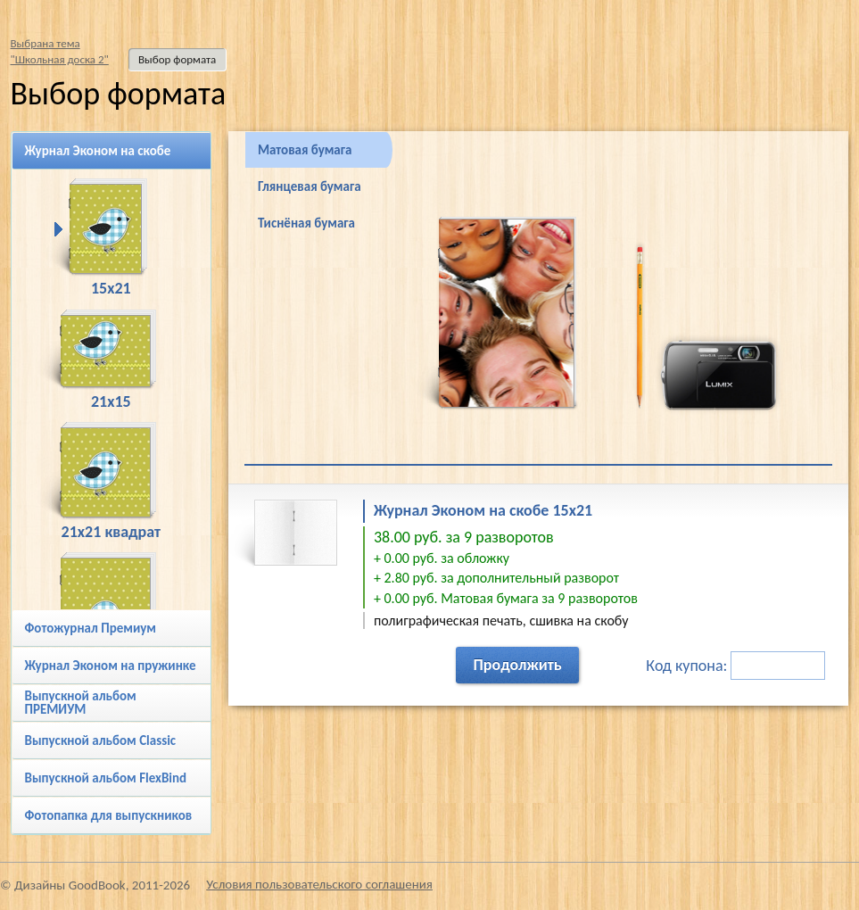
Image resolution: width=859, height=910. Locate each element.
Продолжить (517, 664)
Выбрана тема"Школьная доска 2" (60, 51)
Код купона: (735, 665)
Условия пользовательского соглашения (319, 884)
